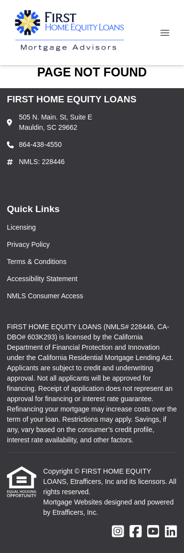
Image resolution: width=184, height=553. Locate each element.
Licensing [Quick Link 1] (21, 227)
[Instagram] (118, 532)
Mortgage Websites (73, 502)
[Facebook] (136, 532)
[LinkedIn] (171, 532)
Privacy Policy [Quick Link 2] (28, 244)
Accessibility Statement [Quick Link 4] (42, 279)
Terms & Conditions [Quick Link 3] (36, 261)
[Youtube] (153, 532)
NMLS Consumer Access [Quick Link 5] (45, 296)
